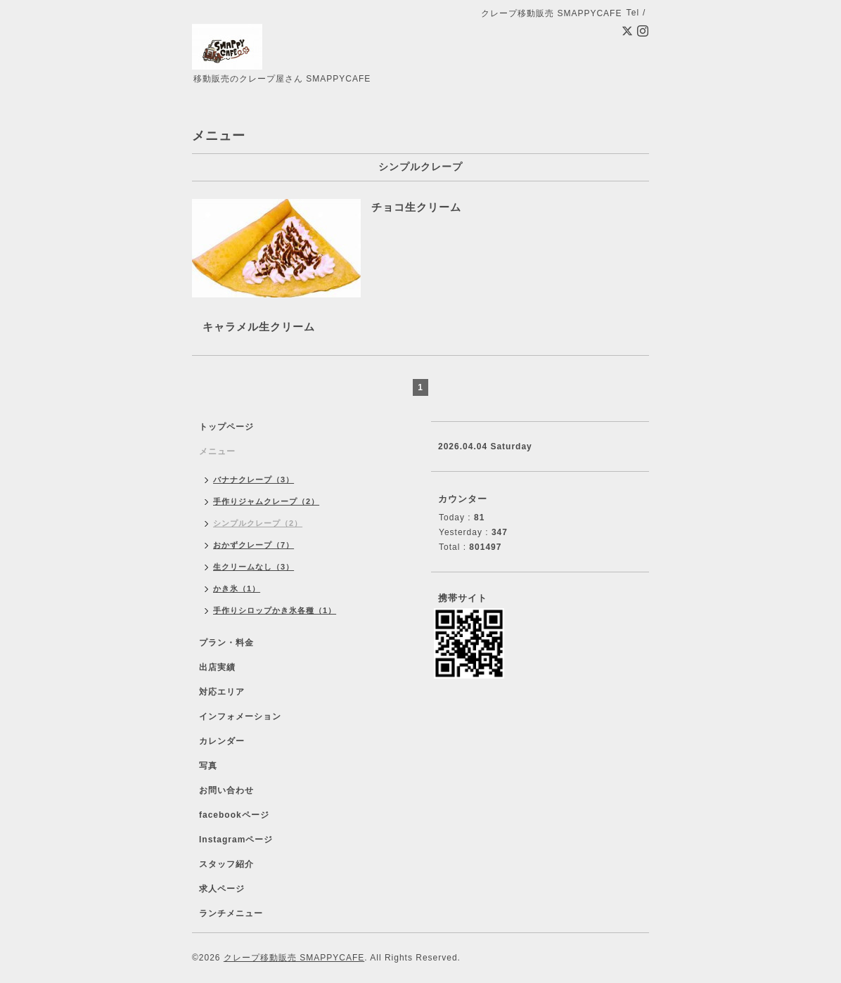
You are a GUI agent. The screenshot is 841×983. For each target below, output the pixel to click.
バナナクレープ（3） (253, 479)
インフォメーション (240, 716)
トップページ (226, 427)
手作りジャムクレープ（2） (266, 501)
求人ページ (222, 889)
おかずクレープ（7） (253, 545)
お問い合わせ (226, 790)
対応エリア (222, 692)
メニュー (217, 451)
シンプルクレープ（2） (257, 523)
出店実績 (217, 667)
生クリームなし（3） (253, 567)
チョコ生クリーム (416, 207)
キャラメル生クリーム (259, 327)
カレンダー (222, 741)
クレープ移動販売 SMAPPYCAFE (294, 958)
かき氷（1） (236, 588)
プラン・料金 (226, 643)
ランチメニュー (231, 913)
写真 (208, 766)
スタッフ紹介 (226, 864)
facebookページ (234, 815)
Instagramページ (236, 839)
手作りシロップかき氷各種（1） (274, 610)
